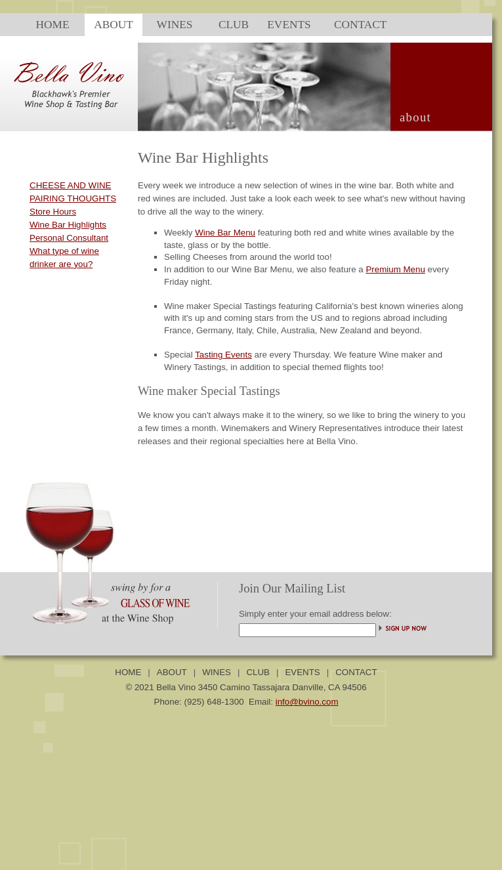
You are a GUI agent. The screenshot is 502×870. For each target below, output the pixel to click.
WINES (216, 672)
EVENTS (302, 672)
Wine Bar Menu (225, 233)
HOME (128, 672)
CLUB (258, 672)
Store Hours (53, 212)
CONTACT (356, 672)
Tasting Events (223, 355)
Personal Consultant (69, 238)
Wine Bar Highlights (68, 225)
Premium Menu (395, 269)
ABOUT (172, 672)
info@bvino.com (307, 702)
